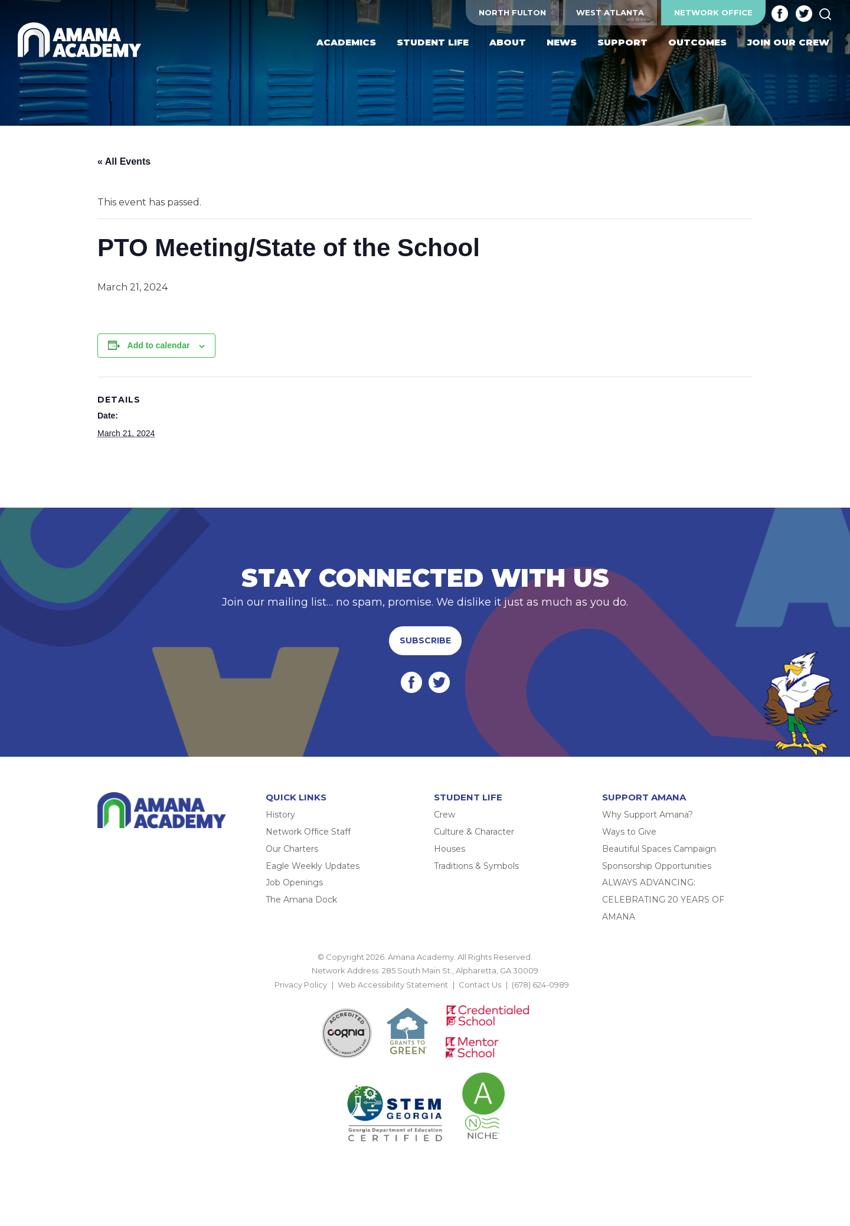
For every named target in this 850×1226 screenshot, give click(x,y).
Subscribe (425, 640)
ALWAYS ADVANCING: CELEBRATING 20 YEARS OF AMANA (663, 899)
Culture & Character (474, 831)
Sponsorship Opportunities (656, 866)
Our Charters (292, 849)
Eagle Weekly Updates (312, 866)
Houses (449, 849)
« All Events (124, 161)
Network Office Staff (308, 831)
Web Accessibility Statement (393, 984)
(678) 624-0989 (540, 984)
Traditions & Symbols (476, 866)
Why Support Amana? (647, 814)
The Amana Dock (301, 899)
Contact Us (480, 984)
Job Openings (294, 882)
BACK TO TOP (425, 998)
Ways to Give (629, 831)
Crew (444, 814)
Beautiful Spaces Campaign (659, 849)
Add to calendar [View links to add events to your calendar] (159, 345)
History (280, 814)
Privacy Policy (300, 984)
